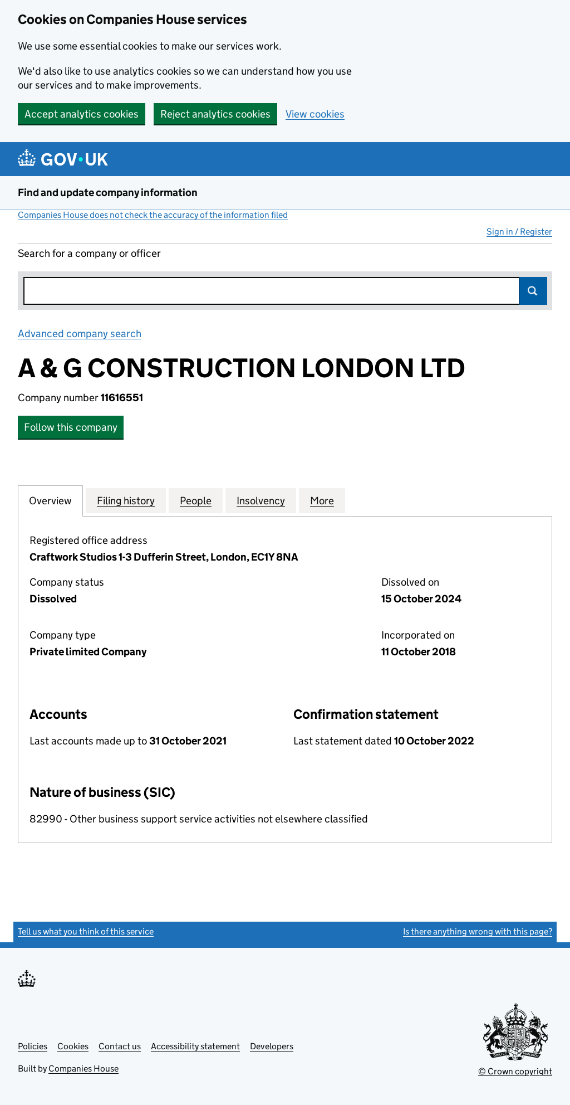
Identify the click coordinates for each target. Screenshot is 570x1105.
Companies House (83, 1068)
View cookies (315, 114)
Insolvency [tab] (261, 500)
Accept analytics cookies (81, 114)
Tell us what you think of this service (86, 931)
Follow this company (70, 427)
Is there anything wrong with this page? (477, 931)
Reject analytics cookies (215, 114)
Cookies (73, 1046)
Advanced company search (79, 333)
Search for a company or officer (89, 253)
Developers (271, 1046)
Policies (32, 1046)
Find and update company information (108, 192)
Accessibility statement (195, 1046)
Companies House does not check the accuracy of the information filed (153, 215)
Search (533, 291)
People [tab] (196, 500)
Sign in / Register (519, 231)
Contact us (120, 1046)
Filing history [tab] (126, 500)
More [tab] (322, 500)
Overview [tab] (50, 500)
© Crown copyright (515, 1071)
